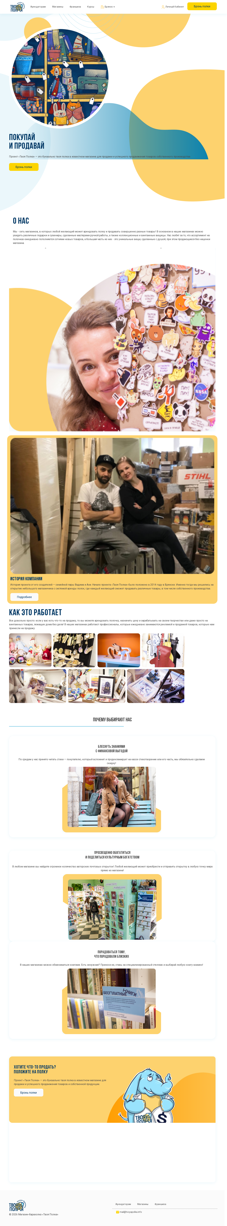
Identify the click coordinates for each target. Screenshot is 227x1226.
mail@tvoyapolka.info (131, 1212)
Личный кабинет (173, 7)
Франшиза (75, 6)
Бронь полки (202, 6)
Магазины (57, 6)
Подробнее (24, 597)
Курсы (90, 6)
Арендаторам (38, 6)
